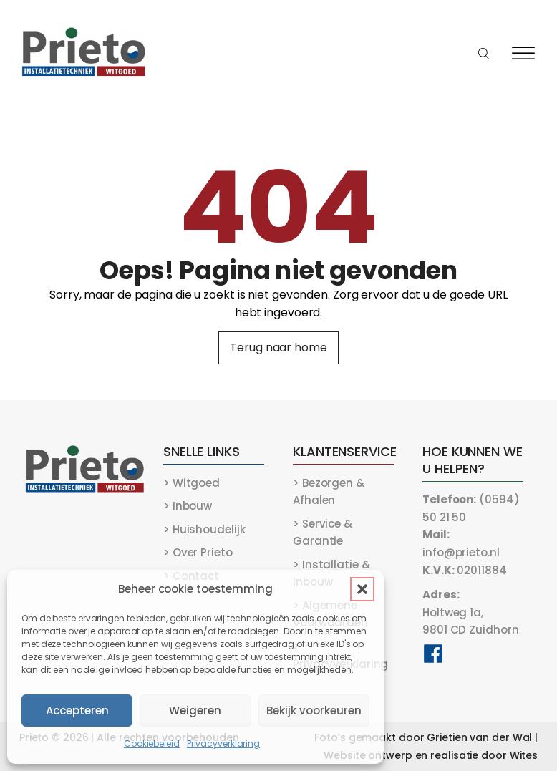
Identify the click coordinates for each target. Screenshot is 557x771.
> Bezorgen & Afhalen (328, 491)
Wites (524, 755)
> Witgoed (191, 482)
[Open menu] (523, 53)
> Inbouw (187, 505)
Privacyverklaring (223, 743)
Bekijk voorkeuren (314, 710)
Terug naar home (278, 347)
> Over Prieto (198, 552)
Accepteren (77, 710)
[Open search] (484, 54)
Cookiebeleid (152, 743)
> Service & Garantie (322, 532)
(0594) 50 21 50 (470, 508)
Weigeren (195, 710)
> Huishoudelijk (204, 529)
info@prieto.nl (461, 543)
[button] (362, 589)
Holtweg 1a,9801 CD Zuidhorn (470, 612)
